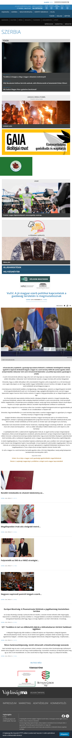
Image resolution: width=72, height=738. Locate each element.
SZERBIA (28, 299)
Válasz (59, 16)
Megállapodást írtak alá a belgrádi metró (21, 526)
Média (20, 20)
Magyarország (26, 12)
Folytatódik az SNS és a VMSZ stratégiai (20, 560)
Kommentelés (58, 703)
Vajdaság (5, 12)
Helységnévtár (11, 271)
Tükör (51, 16)
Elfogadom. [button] (64, 734)
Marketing (59, 24)
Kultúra (13, 20)
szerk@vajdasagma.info (9, 719)
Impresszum (49, 24)
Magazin (28, 20)
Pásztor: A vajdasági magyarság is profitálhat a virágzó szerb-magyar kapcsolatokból (36, 461)
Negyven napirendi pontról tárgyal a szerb (21, 594)
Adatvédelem (40, 703)
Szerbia (14, 12)
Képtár (67, 16)
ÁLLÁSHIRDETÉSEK (12, 267)
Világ (52, 12)
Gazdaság (5, 20)
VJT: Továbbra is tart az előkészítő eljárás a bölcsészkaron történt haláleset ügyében (36, 628)
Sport (56, 20)
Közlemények (47, 20)
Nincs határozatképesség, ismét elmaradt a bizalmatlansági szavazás (36, 645)
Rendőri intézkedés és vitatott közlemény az (22, 493)
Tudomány (36, 20)
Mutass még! (36, 663)
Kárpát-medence (41, 12)
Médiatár (68, 24)
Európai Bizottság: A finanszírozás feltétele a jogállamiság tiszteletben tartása (36, 610)
